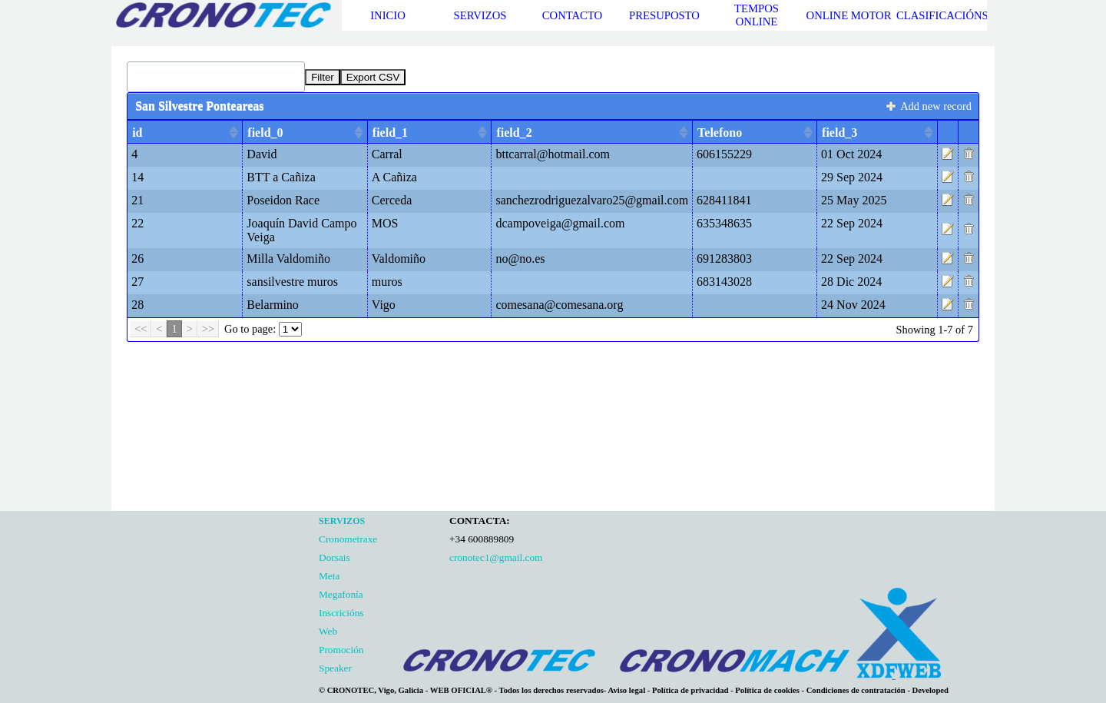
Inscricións (341, 612)
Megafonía (341, 594)
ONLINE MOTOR (849, 15)
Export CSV (373, 77)
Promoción (341, 649)
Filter (322, 77)
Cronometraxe (348, 539)
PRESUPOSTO (664, 15)
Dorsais (334, 557)
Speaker (335, 668)
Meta (329, 576)
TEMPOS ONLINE (756, 15)
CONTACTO (572, 15)
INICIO (388, 15)
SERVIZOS (480, 15)
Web (328, 631)
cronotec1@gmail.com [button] (495, 557)
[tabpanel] (380, 594)
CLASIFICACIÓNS (942, 15)
